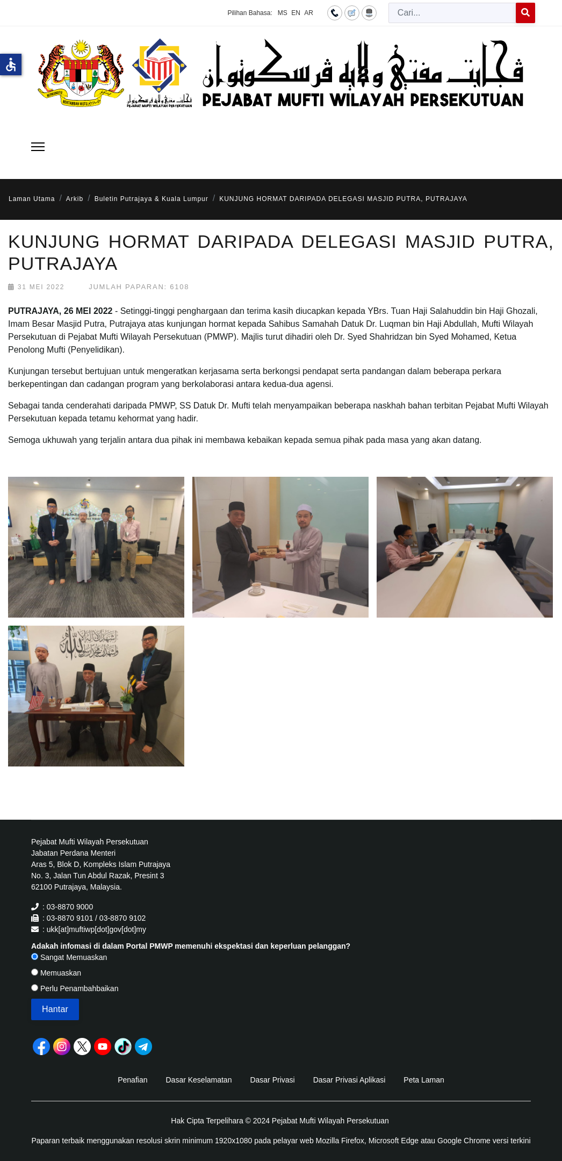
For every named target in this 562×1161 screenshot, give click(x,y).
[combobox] (452, 13)
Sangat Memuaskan (69, 957)
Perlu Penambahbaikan (74, 988)
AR (308, 13)
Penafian (132, 1080)
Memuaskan (56, 973)
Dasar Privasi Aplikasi (349, 1080)
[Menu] (38, 146)
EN (295, 13)
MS (282, 13)
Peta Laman (424, 1080)
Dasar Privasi (272, 1080)
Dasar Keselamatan (198, 1080)
